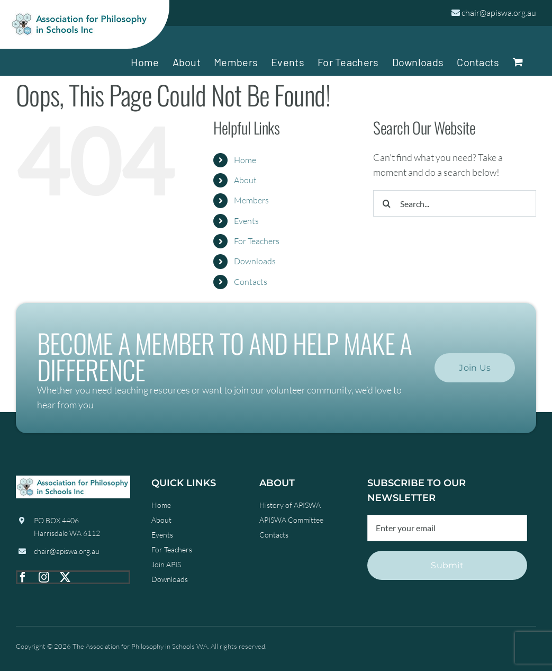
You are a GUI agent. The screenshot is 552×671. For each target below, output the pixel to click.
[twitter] (65, 577)
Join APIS (166, 564)
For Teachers (256, 241)
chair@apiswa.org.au (498, 12)
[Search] (386, 203)
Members (251, 200)
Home (245, 160)
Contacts (250, 281)
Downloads (255, 261)
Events (246, 221)
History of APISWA (290, 504)
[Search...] (454, 203)
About (245, 180)
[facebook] (22, 577)
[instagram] (44, 577)
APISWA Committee (291, 519)
